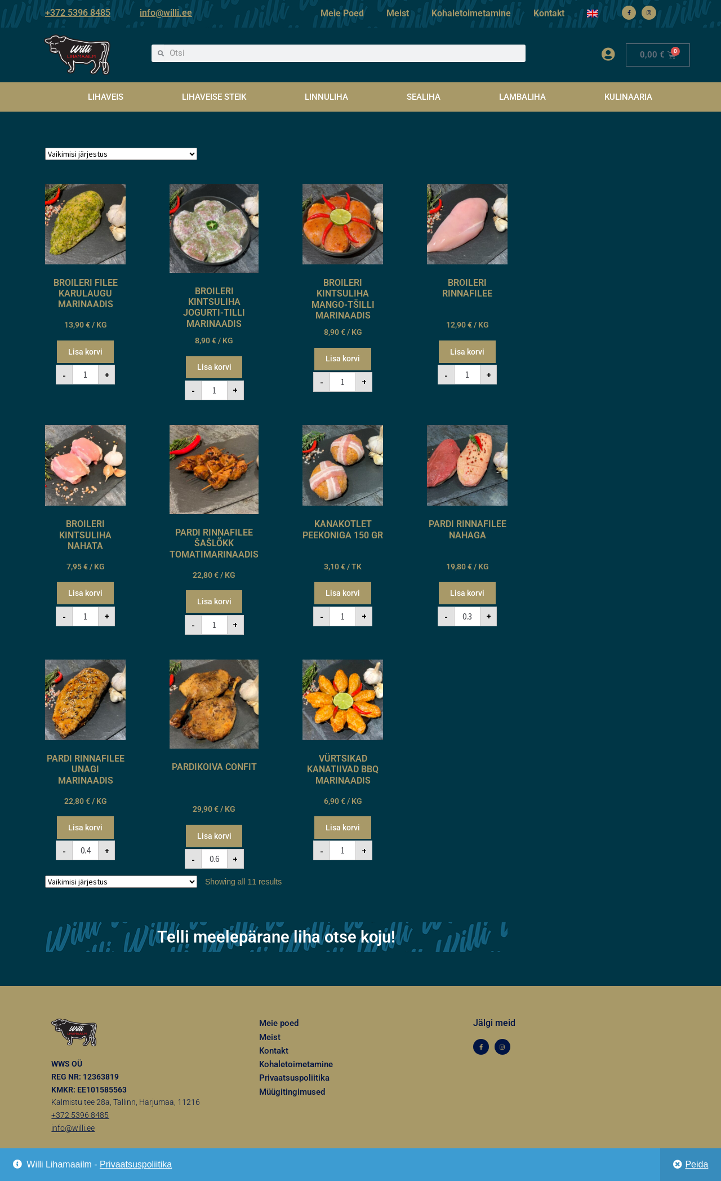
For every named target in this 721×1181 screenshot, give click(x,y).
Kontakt (548, 13)
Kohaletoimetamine (471, 13)
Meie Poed (342, 13)
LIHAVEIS (105, 97)
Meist (397, 13)
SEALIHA (423, 97)
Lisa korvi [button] (85, 351)
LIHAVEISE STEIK (214, 97)
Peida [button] (696, 1164)
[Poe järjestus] (121, 154)
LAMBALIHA (522, 97)
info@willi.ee (166, 12)
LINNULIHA (326, 97)
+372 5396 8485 (77, 12)
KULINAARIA (628, 97)
